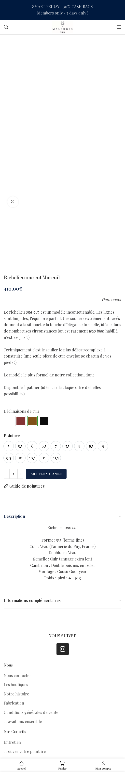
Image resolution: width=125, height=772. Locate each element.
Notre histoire (16, 693)
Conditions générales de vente (31, 712)
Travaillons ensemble (23, 721)
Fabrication (14, 702)
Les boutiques (16, 684)
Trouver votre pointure (25, 751)
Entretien (12, 742)
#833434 (20, 421)
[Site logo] (62, 26)
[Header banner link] (62, 10)
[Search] (6, 27)
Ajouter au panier (46, 474)
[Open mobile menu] (119, 27)
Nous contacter (17, 675)
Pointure (12, 435)
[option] (9, 446)
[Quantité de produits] (13, 474)
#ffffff (9, 421)
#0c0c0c (44, 421)
